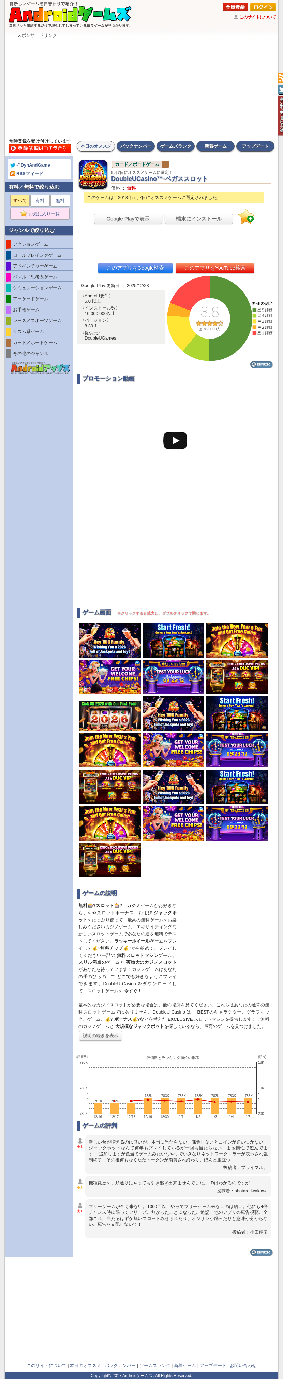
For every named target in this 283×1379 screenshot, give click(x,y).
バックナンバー (135, 146)
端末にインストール (199, 218)
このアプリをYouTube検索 (214, 268)
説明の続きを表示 (100, 1035)
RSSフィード (26, 173)
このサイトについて (257, 17)
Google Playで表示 (128, 218)
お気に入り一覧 (42, 214)
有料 (39, 200)
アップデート (255, 146)
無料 (60, 200)
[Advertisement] (141, 86)
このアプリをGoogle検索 (135, 268)
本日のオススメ (95, 146)
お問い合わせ (243, 1365)
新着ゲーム (216, 146)
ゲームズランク (175, 146)
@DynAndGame (30, 165)
